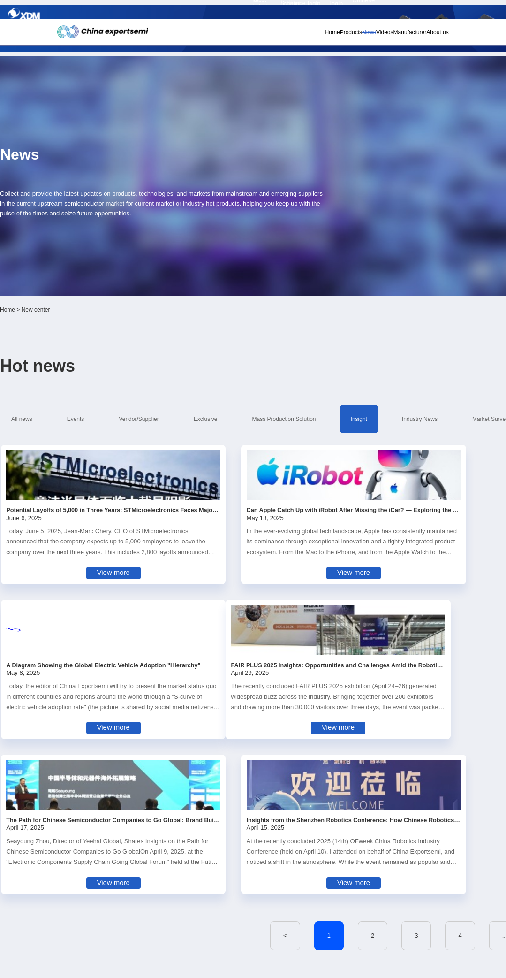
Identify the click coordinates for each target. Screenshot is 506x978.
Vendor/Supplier (167, 256)
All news (80, 256)
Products (305, 35)
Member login (376, 10)
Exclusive (218, 256)
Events (119, 256)
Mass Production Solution (281, 256)
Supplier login (404, 10)
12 (395, 649)
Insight (341, 256)
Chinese (431, 10)
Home (277, 35)
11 (366, 649)
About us (427, 35)
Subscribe (155, 11)
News (332, 35)
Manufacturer (390, 35)
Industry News (387, 256)
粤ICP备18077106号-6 (271, 966)
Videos (356, 35)
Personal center (348, 10)
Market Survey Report (96, 271)
